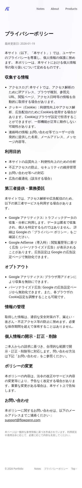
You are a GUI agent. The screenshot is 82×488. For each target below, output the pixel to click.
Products (71, 9)
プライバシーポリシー (56, 468)
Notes (41, 9)
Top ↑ (74, 468)
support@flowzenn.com (22, 420)
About (55, 9)
